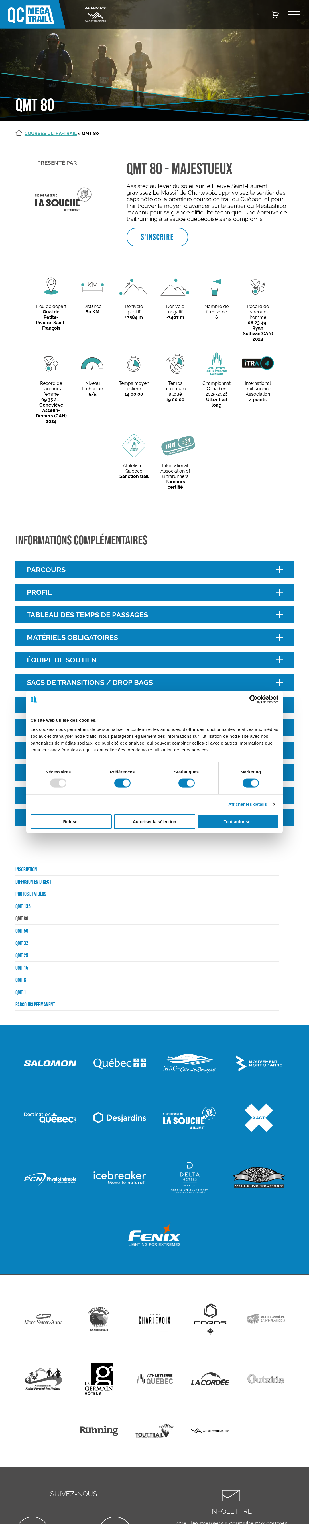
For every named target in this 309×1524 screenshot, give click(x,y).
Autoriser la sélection (154, 821)
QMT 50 (21, 931)
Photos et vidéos (30, 894)
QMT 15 (21, 967)
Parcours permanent (35, 1004)
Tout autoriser (238, 821)
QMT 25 (21, 955)
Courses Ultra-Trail (51, 133)
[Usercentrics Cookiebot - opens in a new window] (253, 699)
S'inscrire (157, 237)
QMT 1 (20, 992)
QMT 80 (21, 918)
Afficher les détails (247, 804)
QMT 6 (20, 980)
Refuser (71, 821)
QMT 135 (23, 906)
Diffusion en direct (33, 881)
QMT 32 (21, 943)
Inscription (26, 869)
